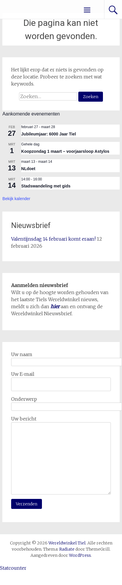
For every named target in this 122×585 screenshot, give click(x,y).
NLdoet (28, 168)
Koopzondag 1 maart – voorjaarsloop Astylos (65, 151)
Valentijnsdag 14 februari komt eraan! (53, 239)
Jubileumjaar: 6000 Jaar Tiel (48, 134)
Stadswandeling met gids (45, 186)
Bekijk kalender (16, 198)
